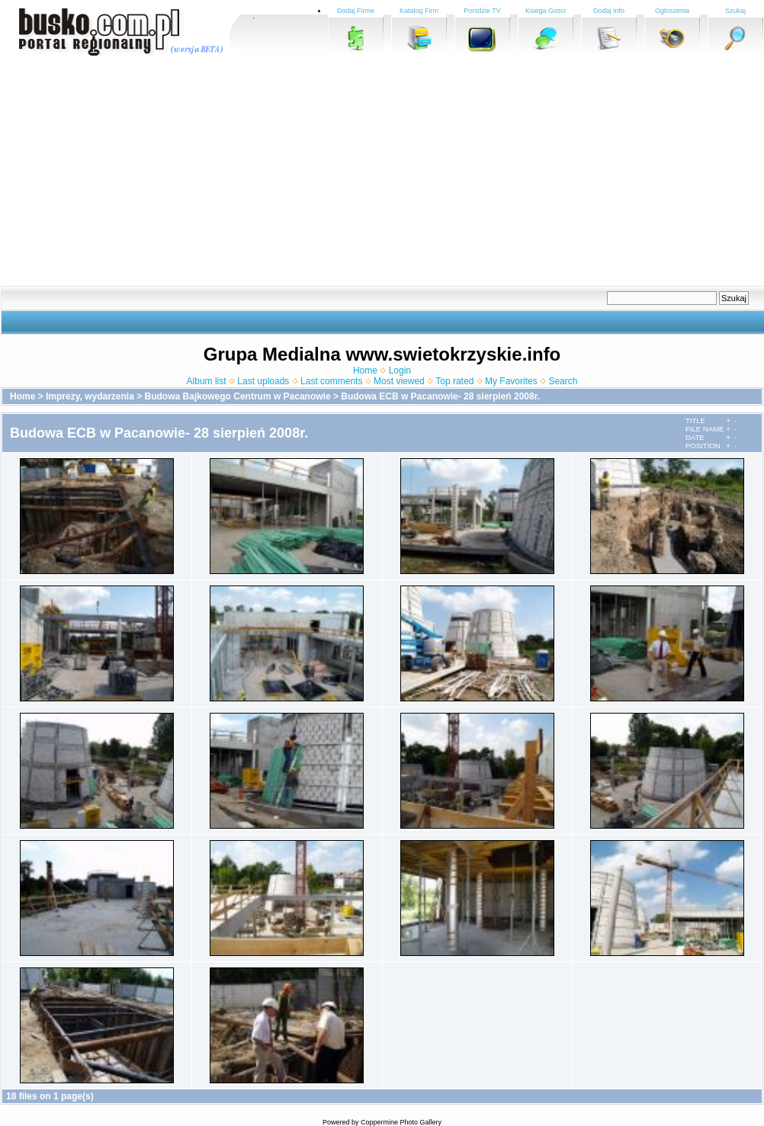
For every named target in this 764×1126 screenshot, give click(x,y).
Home (365, 370)
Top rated (454, 381)
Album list (206, 381)
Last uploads (263, 381)
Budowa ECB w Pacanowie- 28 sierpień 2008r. (440, 396)
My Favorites (511, 381)
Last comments (331, 381)
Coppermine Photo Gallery (401, 1122)
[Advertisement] (341, 171)
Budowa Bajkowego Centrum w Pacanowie (238, 396)
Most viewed (399, 381)
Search (562, 381)
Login (400, 370)
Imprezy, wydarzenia (90, 396)
